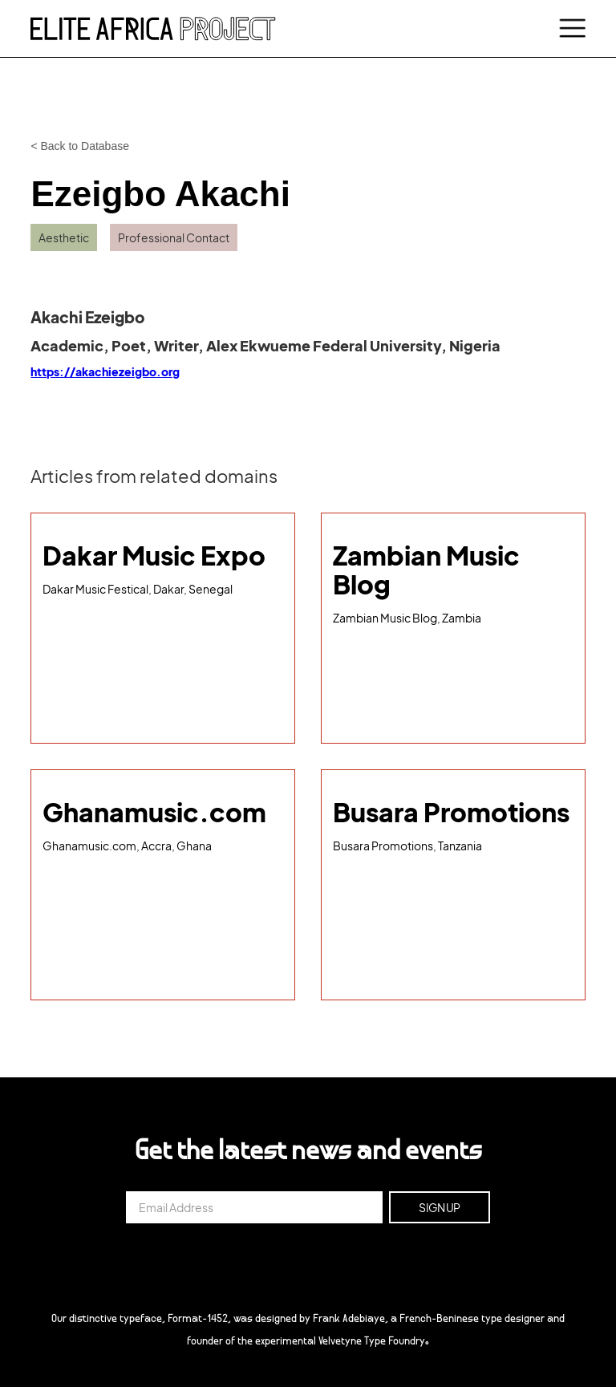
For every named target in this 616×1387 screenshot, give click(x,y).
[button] (569, 29)
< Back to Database (79, 146)
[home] (153, 28)
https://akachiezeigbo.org (105, 371)
